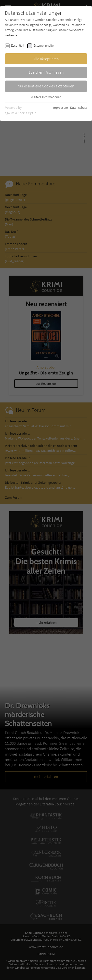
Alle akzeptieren (46, 58)
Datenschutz (78, 107)
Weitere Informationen (46, 97)
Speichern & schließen (46, 72)
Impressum (60, 107)
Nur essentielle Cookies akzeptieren (46, 85)
